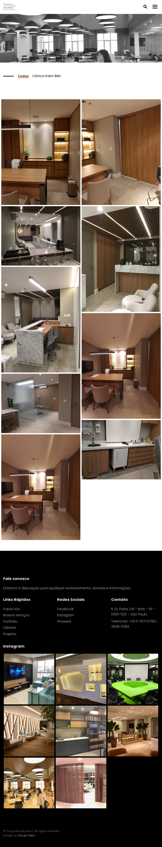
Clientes (9, 627)
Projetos (9, 633)
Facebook (65, 609)
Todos (23, 76)
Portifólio (10, 621)
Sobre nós (11, 609)
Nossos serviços (16, 615)
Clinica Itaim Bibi (46, 76)
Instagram (65, 615)
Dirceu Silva (26, 835)
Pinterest (64, 621)
